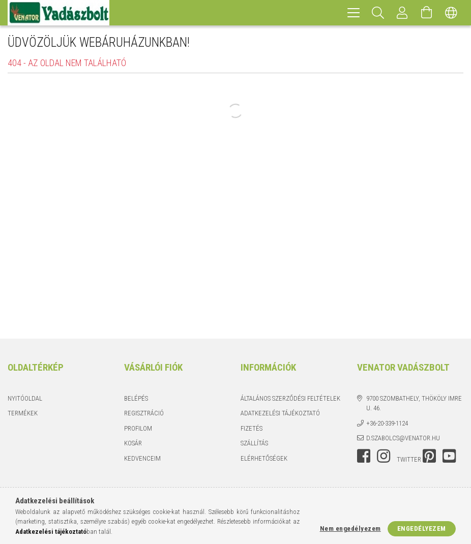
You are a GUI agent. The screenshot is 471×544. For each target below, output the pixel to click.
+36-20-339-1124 (387, 423)
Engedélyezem (421, 528)
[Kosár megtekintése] (427, 12)
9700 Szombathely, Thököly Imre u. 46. (414, 403)
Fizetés (251, 428)
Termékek (23, 413)
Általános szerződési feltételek (290, 398)
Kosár (133, 443)
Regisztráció (144, 413)
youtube (449, 456)
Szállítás (254, 443)
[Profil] (402, 12)
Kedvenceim (142, 458)
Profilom (138, 428)
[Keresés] (378, 12)
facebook (363, 456)
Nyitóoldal (25, 398)
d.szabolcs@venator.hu (403, 438)
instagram (383, 456)
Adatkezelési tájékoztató (280, 413)
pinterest (429, 456)
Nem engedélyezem (350, 528)
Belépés (136, 398)
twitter (409, 459)
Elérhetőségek (264, 458)
